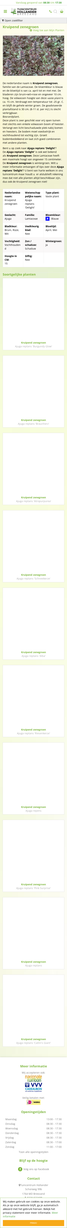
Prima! (33, 1222)
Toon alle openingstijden (33, 1152)
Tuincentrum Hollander (34, 1185)
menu (5, 11)
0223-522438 (51, 11)
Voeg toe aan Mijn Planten (48, 30)
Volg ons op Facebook (36, 1169)
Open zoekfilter (12, 20)
